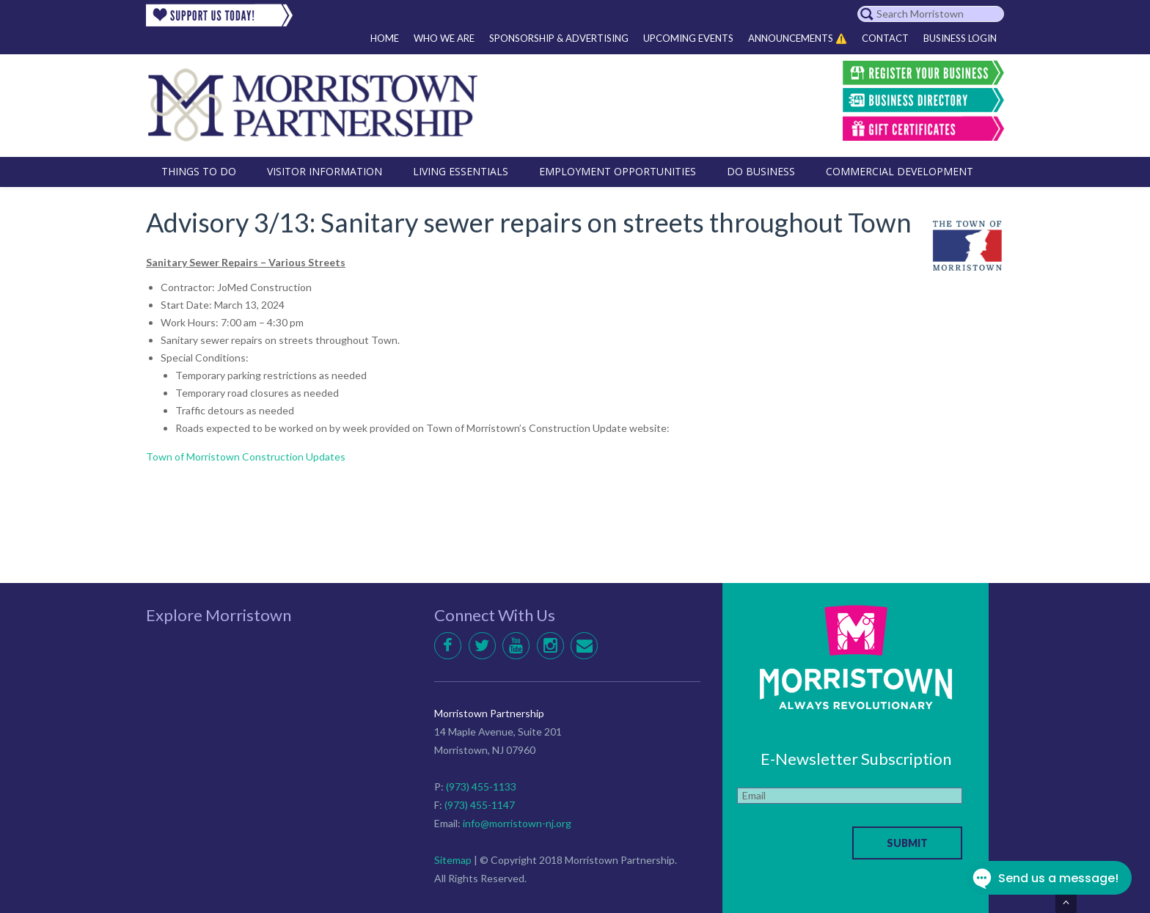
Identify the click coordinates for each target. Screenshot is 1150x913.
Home (384, 38)
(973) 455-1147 (479, 805)
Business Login (960, 38)
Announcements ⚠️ (797, 38)
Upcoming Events (688, 38)
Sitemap (453, 860)
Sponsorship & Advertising (559, 38)
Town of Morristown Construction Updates (245, 456)
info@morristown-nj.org (517, 823)
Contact (885, 38)
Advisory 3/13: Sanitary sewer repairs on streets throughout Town (529, 222)
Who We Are (444, 38)
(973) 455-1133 (481, 786)
